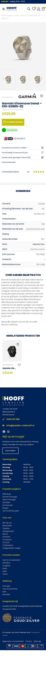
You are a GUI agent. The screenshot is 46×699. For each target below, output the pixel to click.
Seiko (4, 623)
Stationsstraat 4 (8, 463)
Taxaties (6, 580)
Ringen (5, 559)
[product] (12, 402)
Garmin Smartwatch (11, 611)
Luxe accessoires (9, 640)
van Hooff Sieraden (10, 562)
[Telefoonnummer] (23, 176)
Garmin (16, 15)
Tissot (4, 625)
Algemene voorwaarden (13, 693)
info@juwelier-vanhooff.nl (18, 477)
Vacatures (7, 591)
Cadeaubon (7, 597)
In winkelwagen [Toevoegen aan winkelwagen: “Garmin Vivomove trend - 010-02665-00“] (18, 396)
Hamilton (6, 614)
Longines (6, 617)
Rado (4, 620)
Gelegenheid (8, 582)
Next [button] (42, 78)
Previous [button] (4, 78)
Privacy (29, 693)
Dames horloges (9, 548)
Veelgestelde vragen (11, 599)
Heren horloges (9, 551)
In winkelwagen (15, 122)
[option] (8, 79)
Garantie (6, 588)
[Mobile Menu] (4, 9)
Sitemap (37, 693)
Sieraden (6, 554)
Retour (5, 585)
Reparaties (7, 577)
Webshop (6, 545)
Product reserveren (9, 162)
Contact (6, 594)
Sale (4, 643)
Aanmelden (10, 502)
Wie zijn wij (6, 574)
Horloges (10, 15)
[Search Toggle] (29, 8)
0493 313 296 (11, 470)
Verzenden (14, 212)
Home (3, 15)
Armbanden (7, 556)
